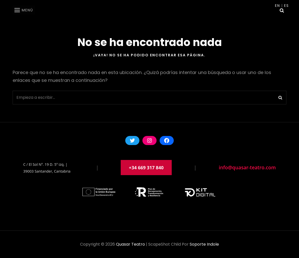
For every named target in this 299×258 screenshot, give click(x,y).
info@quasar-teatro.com (247, 167)
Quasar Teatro (130, 244)
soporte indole (204, 244)
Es (286, 5)
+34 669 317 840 (146, 168)
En (277, 5)
